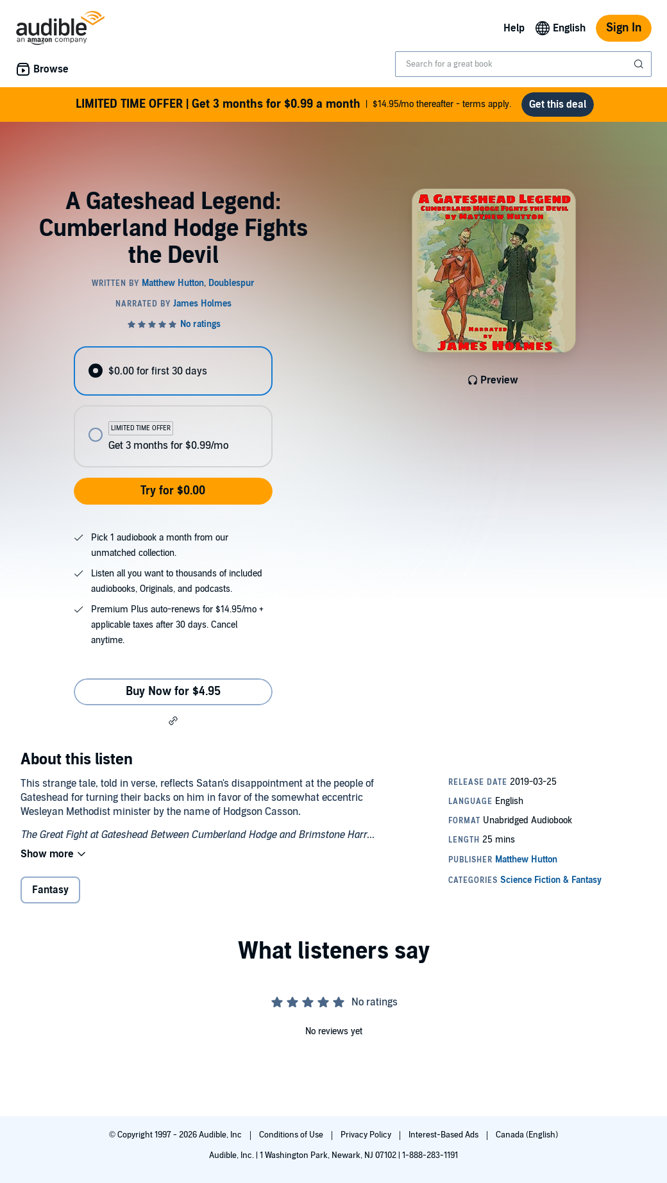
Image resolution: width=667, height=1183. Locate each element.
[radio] (173, 371)
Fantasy (50, 890)
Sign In (623, 28)
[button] (173, 721)
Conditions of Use (292, 1135)
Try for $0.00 (172, 491)
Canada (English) (527, 1135)
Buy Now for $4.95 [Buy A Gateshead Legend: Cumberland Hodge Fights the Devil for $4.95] (173, 691)
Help (514, 28)
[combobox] (523, 64)
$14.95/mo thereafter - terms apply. (293, 104)
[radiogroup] (173, 406)
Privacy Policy (367, 1135)
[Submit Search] (640, 64)
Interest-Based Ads (444, 1135)
